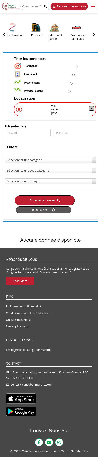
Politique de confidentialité (23, 306)
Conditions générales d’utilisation (28, 313)
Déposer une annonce (69, 6)
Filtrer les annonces (44, 200)
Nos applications (17, 326)
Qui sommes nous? (18, 320)
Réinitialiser (43, 210)
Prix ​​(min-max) (15, 126)
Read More (20, 281)
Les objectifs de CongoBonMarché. (28, 350)
